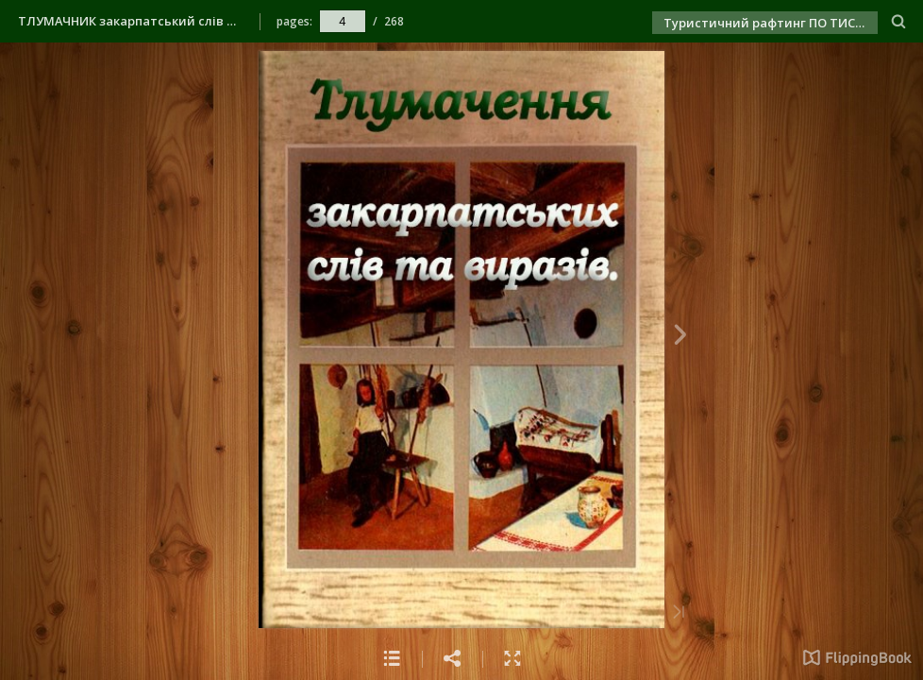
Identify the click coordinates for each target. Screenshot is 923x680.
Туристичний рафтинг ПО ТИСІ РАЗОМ (770, 22)
